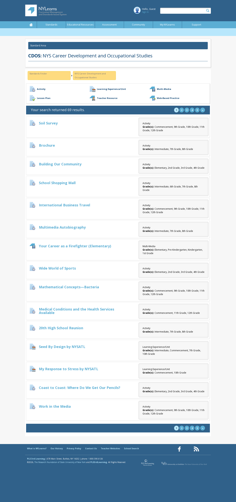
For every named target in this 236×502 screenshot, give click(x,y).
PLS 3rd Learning (36, 458)
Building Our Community (60, 164)
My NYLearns (167, 24)
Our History (56, 448)
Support (196, 24)
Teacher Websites (110, 448)
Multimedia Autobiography (62, 227)
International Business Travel (64, 205)
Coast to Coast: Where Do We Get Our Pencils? (79, 387)
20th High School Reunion (61, 328)
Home (31, 24)
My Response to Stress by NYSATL (68, 369)
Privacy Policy (74, 448)
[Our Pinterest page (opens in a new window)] (188, 449)
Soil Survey (48, 123)
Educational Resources (80, 24)
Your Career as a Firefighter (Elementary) (75, 246)
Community (138, 24)
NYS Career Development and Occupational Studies (90, 75)
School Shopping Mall (57, 182)
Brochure (47, 145)
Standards (51, 24)
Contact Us (91, 448)
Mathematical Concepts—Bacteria (69, 287)
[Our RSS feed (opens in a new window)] (196, 449)
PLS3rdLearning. (99, 462)
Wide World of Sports (57, 268)
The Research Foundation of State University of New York (60, 462)
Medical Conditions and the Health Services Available (76, 311)
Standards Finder (38, 73)
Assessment (109, 24)
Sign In (145, 11)
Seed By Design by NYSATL (62, 346)
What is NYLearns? (37, 448)
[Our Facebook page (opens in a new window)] (179, 449)
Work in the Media (55, 406)
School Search (131, 448)
